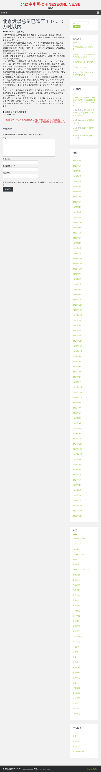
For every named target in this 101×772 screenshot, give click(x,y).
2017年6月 (77, 475)
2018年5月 (77, 418)
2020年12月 (78, 305)
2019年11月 (78, 346)
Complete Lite (92, 769)
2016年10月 (78, 516)
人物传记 (76, 590)
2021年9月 (77, 274)
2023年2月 (77, 217)
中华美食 (76, 574)
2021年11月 (78, 264)
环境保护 (14, 112)
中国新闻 (6, 112)
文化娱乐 (76, 647)
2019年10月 (78, 351)
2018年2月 (77, 433)
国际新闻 (76, 626)
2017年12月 (78, 444)
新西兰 (75, 652)
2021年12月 (78, 258)
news (75, 559)
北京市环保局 (9, 114)
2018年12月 (78, 387)
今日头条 (76, 595)
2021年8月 (77, 279)
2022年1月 (77, 253)
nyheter (76, 564)
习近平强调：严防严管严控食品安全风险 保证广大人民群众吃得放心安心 (33, 120)
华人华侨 (76, 616)
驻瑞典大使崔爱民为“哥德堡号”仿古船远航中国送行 (83, 112)
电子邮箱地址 (9, 169)
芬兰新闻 (76, 698)
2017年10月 (78, 454)
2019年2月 (77, 377)
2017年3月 (77, 490)
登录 (74, 736)
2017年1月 (77, 500)
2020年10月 (78, 315)
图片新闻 (76, 631)
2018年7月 (77, 408)
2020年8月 (77, 320)
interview (76, 549)
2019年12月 (78, 341)
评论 (5, 138)
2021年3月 (77, 289)
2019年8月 (77, 361)
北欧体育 (76, 611)
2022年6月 (77, 233)
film (74, 120)
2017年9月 (77, 459)
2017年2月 (77, 495)
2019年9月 (77, 356)
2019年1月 (77, 382)
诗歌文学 (76, 708)
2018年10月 (78, 397)
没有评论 (20, 31)
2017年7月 (77, 469)
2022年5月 (77, 238)
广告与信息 (77, 636)
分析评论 (76, 605)
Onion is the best (79, 67)
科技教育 (23, 112)
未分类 (75, 662)
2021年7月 (77, 284)
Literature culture (80, 554)
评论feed (76, 746)
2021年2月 (77, 294)
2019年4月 (77, 366)
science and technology (82, 569)
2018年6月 (77, 413)
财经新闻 (76, 713)
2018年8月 (77, 403)
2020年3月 (77, 336)
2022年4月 (77, 243)
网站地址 (6, 176)
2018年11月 (78, 392)
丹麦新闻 (76, 585)
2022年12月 (78, 222)
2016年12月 (78, 505)
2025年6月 (77, 166)
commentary (78, 544)
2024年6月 (77, 181)
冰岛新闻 (76, 600)
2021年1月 (77, 300)
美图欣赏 (76, 693)
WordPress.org (78, 751)
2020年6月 (77, 325)
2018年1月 (77, 439)
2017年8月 (77, 464)
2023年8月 (77, 197)
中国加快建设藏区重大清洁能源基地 (49, 122)
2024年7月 (77, 176)
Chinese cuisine (79, 538)
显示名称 (7, 162)
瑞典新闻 (76, 677)
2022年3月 (77, 248)
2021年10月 (78, 269)
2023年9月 (77, 191)
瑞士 (74, 683)
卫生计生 (76, 621)
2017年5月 (77, 480)
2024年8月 (77, 171)
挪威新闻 (76, 641)
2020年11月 (78, 310)
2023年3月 (77, 212)
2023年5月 (77, 202)
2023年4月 (77, 207)
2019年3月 (77, 372)
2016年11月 (78, 511)
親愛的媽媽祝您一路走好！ (84, 62)
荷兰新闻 (76, 703)
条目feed (76, 741)
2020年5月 (77, 330)
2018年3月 (77, 428)
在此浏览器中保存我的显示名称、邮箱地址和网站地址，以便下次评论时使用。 (33, 186)
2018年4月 (77, 423)
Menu (4, 12)
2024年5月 (77, 186)
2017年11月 (78, 449)
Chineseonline (78, 97)
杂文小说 (76, 667)
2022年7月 (77, 227)
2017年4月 (77, 485)
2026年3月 (77, 161)
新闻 (74, 657)
